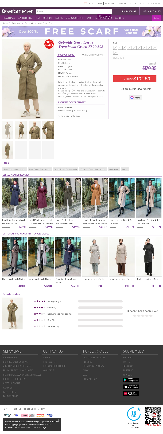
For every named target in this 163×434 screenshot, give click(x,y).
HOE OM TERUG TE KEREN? (14, 379)
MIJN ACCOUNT (129, 11)
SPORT (89, 18)
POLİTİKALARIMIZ (10, 396)
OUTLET (156, 18)
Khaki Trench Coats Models (14, 169)
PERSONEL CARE (90, 379)
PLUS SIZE (59, 18)
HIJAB (37, 18)
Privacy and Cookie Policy (31, 427)
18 (149, 47)
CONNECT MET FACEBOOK (127, 3)
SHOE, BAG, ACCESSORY (75, 18)
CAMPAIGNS (8, 387)
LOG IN (99, 3)
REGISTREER (109, 3)
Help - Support (49, 361)
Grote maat (113, 169)
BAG (85, 374)
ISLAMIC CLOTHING (25, 18)
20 (155, 47)
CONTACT (47, 357)
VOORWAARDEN (10, 357)
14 (139, 47)
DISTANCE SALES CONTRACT (16, 361)
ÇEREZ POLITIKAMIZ (11, 383)
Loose (124, 169)
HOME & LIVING (106, 18)
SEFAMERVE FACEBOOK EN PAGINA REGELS (22, 374)
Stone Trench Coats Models (121, 279)
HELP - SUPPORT (153, 3)
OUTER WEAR (47, 18)
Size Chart (118, 58)
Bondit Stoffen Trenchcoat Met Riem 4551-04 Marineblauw (13, 223)
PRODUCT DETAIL (66, 54)
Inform (135, 97)
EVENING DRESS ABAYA (93, 366)
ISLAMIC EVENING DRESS (94, 357)
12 (134, 47)
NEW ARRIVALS (9, 18)
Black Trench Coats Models (147, 279)
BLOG (142, 3)
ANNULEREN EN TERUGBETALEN (17, 366)
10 (129, 47)
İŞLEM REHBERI (9, 392)
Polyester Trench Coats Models (93, 169)
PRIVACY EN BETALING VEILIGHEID (18, 370)
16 (144, 47)
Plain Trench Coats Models (39, 169)
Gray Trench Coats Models (40, 279)
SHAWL (86, 370)
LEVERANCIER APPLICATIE (54, 366)
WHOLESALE (48, 370)
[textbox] (67, 11)
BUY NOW (135, 78)
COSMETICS (119, 18)
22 (115, 52)
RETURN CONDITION (93, 54)
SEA (95, 18)
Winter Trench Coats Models (65, 169)
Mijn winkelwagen (152, 11)
